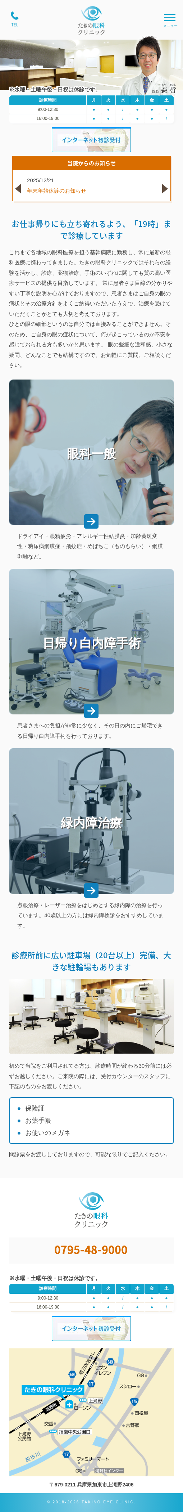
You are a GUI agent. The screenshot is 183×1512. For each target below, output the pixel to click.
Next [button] (169, 192)
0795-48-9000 (91, 1251)
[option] (92, 185)
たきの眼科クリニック (91, 1210)
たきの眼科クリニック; (91, 20)
